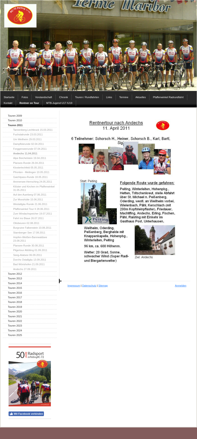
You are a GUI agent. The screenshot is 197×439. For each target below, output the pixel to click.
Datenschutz (89, 285)
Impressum (74, 285)
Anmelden (180, 285)
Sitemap (103, 285)
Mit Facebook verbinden (26, 414)
